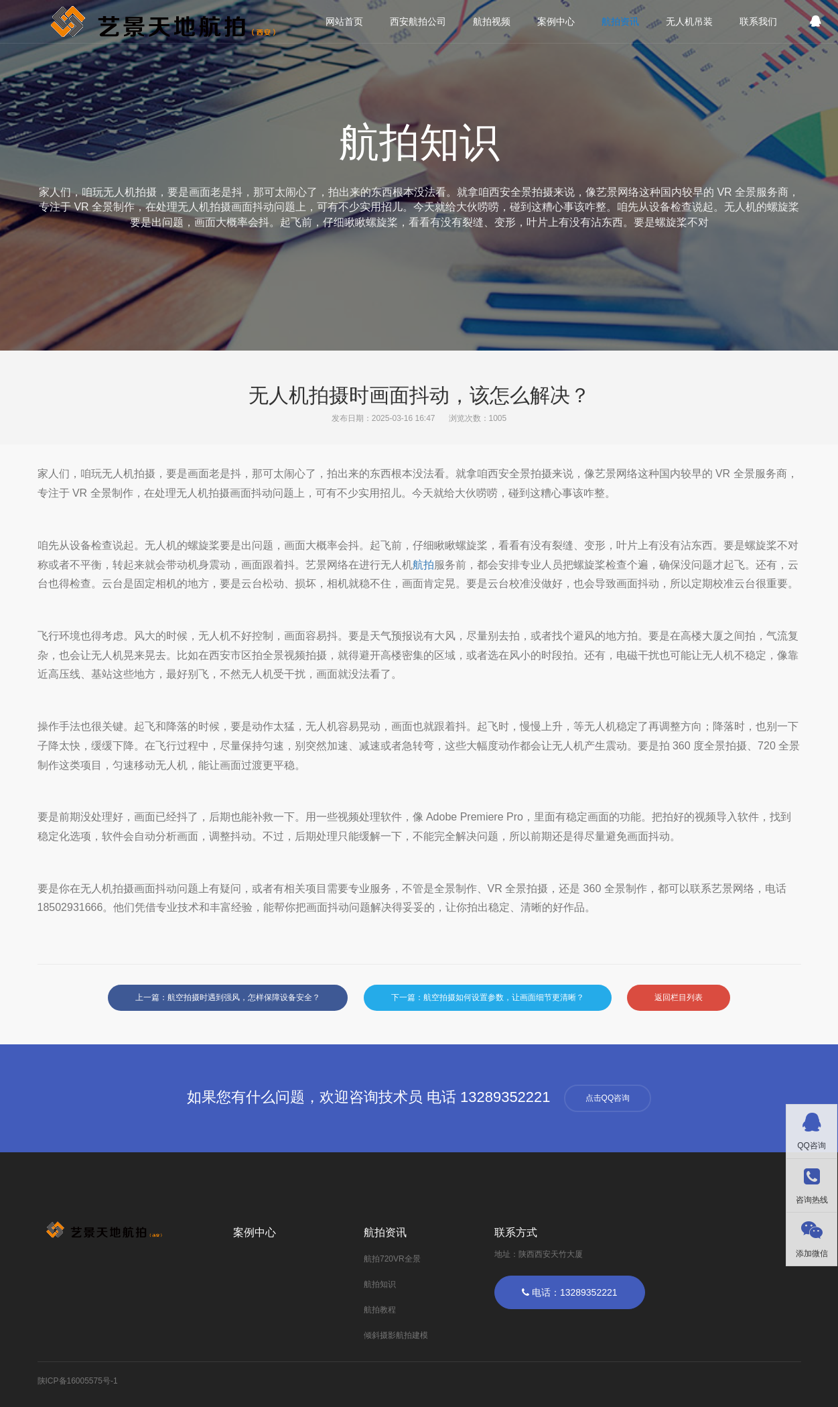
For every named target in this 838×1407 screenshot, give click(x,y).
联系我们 (758, 21)
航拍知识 (380, 1284)
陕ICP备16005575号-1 (78, 1381)
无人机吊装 (689, 21)
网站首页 (344, 21)
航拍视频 (491, 21)
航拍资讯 (620, 21)
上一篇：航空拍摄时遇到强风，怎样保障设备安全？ (227, 997)
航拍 (423, 564)
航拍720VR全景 (392, 1259)
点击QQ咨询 (607, 1098)
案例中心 (556, 21)
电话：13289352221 (570, 1292)
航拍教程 (380, 1309)
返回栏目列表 (678, 997)
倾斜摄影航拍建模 (396, 1335)
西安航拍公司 (418, 21)
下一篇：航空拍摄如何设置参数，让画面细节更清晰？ (487, 997)
